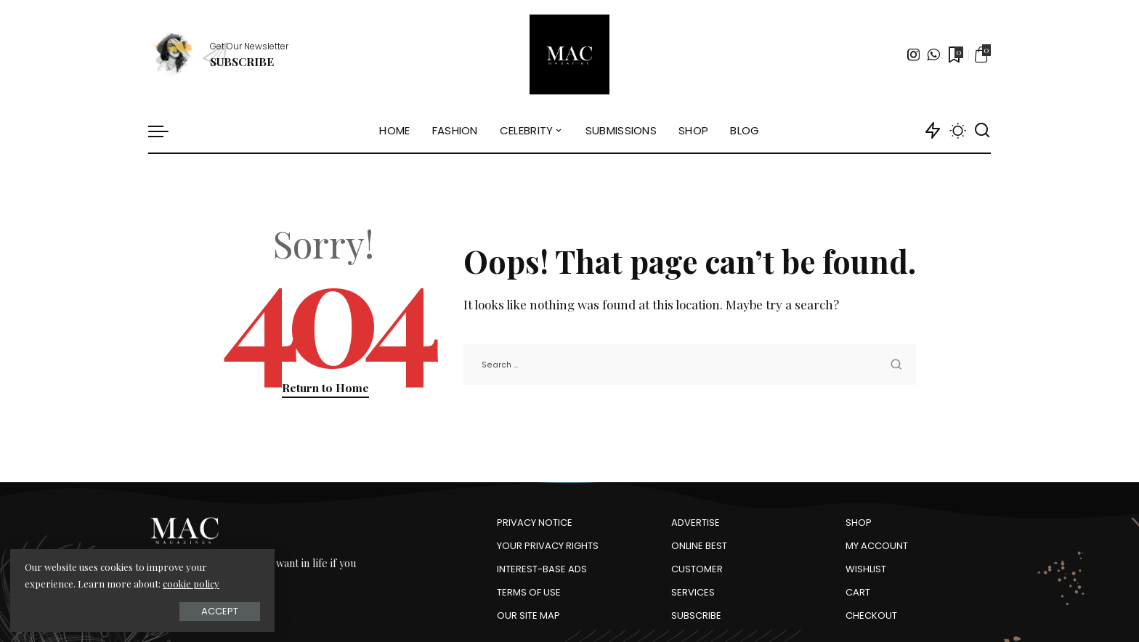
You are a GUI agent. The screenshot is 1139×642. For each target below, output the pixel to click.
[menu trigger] (165, 131)
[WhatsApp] (933, 54)
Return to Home (325, 387)
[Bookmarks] (954, 54)
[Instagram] (914, 54)
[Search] (982, 131)
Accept (173, 610)
